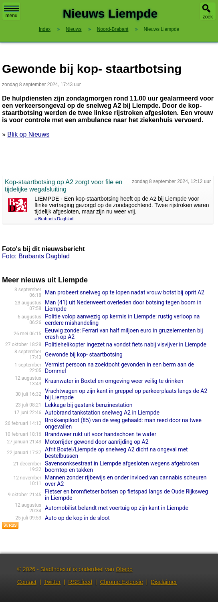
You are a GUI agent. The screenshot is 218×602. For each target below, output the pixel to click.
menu (11, 12)
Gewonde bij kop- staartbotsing (84, 354)
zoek (208, 17)
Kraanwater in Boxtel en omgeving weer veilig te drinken (114, 381)
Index (44, 29)
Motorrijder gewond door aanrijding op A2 (97, 442)
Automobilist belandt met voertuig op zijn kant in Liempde (116, 508)
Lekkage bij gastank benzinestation (88, 405)
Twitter (52, 582)
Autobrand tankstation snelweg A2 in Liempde (102, 412)
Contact (26, 582)
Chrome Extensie (121, 582)
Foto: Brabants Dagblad (36, 256)
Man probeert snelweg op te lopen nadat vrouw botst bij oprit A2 (124, 292)
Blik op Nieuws (28, 134)
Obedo (124, 569)
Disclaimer (164, 582)
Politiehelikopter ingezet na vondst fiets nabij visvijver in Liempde (125, 344)
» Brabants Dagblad (53, 218)
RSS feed (80, 582)
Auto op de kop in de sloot (77, 518)
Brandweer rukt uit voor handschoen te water (100, 434)
